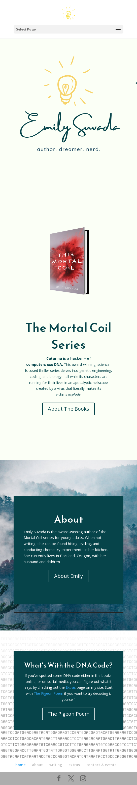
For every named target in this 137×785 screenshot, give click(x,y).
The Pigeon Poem (48, 693)
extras (74, 764)
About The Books (68, 408)
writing (55, 764)
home (20, 764)
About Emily (68, 575)
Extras (71, 687)
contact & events (101, 764)
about (37, 764)
